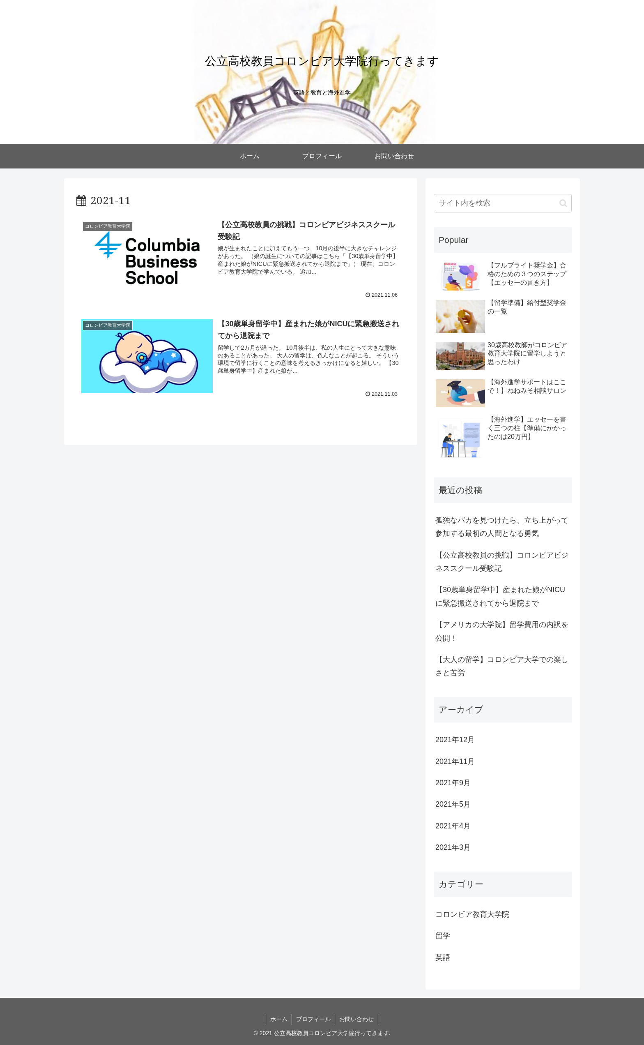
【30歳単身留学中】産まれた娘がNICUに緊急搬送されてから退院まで (500, 596)
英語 (442, 957)
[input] (503, 203)
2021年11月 (455, 761)
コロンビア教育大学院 (472, 914)
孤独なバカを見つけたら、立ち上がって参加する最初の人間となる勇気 (501, 526)
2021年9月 (453, 783)
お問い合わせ (356, 1019)
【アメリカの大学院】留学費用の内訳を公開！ (501, 631)
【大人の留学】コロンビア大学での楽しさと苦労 (501, 666)
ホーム (279, 1019)
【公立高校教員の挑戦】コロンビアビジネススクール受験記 (501, 561)
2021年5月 (453, 804)
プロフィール (313, 1019)
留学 (442, 936)
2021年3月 (453, 847)
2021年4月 (453, 826)
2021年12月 (455, 740)
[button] (563, 203)
